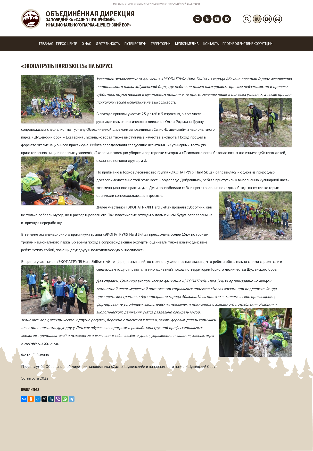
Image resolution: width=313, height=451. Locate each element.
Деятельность (108, 44)
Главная (46, 44)
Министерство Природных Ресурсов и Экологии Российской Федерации (156, 4)
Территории (161, 44)
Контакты (211, 44)
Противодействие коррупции (247, 44)
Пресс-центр (66, 44)
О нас (86, 44)
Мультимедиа (187, 44)
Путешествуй (135, 44)
